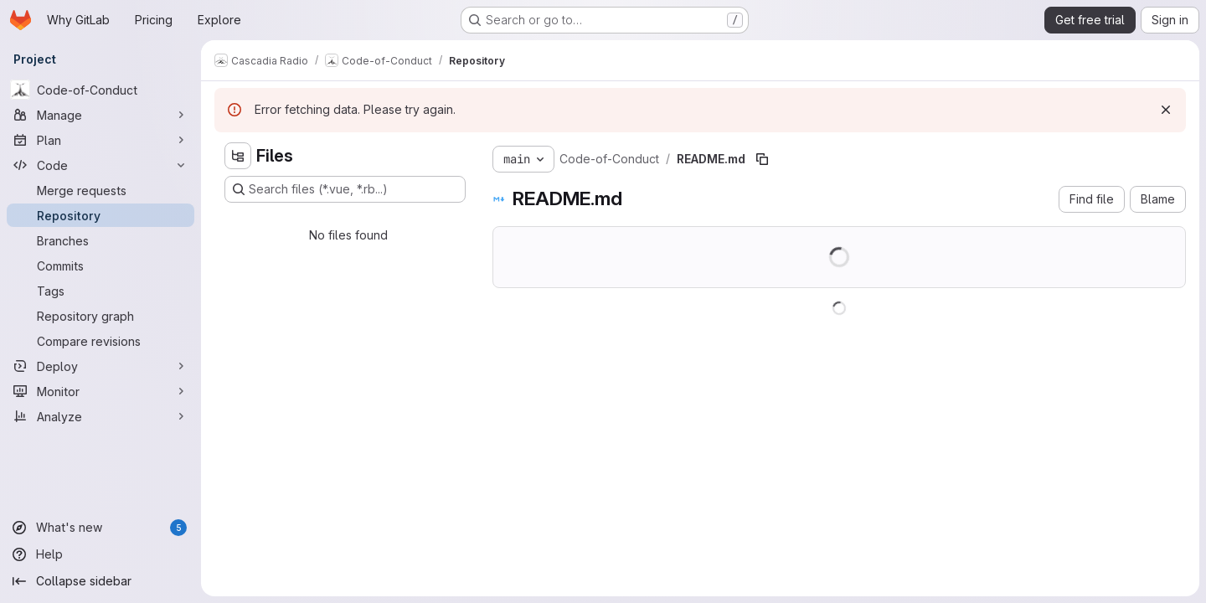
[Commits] (100, 265)
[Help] (100, 554)
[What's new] (100, 527)
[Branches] (100, 240)
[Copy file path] (762, 159)
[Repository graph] (100, 315)
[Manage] (100, 114)
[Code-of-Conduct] (100, 89)
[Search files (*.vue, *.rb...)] (345, 189)
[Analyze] (100, 416)
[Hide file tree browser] (237, 155)
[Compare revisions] (100, 341)
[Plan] (100, 140)
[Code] (100, 165)
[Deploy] (100, 366)
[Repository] (100, 215)
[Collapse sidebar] (100, 581)
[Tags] (100, 290)
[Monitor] (100, 391)
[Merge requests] (100, 190)
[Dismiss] (1166, 110)
